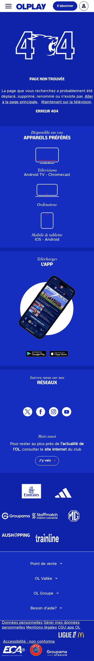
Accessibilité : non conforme (29, 641)
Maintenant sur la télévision (66, 102)
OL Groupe (43, 593)
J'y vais (45, 460)
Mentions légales (41, 627)
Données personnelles (22, 622)
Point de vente (43, 564)
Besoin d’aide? (43, 608)
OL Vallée (43, 578)
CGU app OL (69, 627)
